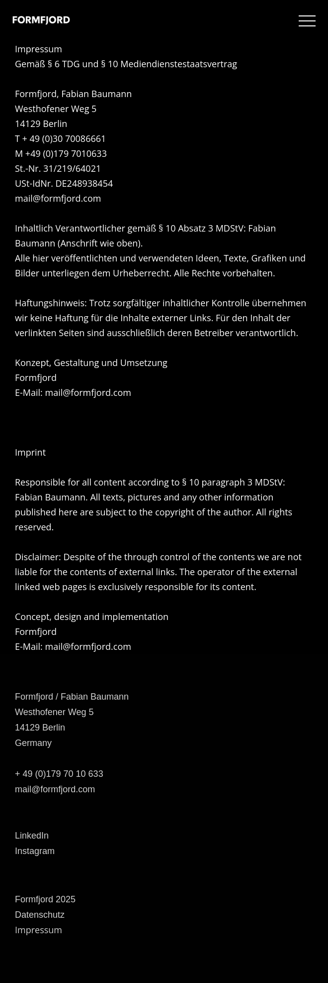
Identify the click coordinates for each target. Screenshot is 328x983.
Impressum (38, 930)
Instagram (35, 851)
